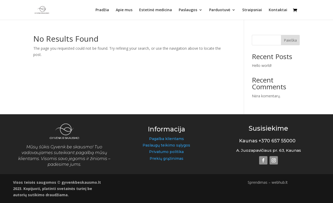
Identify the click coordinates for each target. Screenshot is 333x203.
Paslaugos (188, 10)
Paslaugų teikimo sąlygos (166, 145)
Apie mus (124, 10)
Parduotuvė (219, 10)
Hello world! (262, 65)
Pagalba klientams (166, 138)
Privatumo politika (166, 151)
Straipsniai (252, 10)
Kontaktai (278, 10)
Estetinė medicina (155, 10)
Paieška (290, 40)
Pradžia (102, 10)
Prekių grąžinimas (166, 158)
